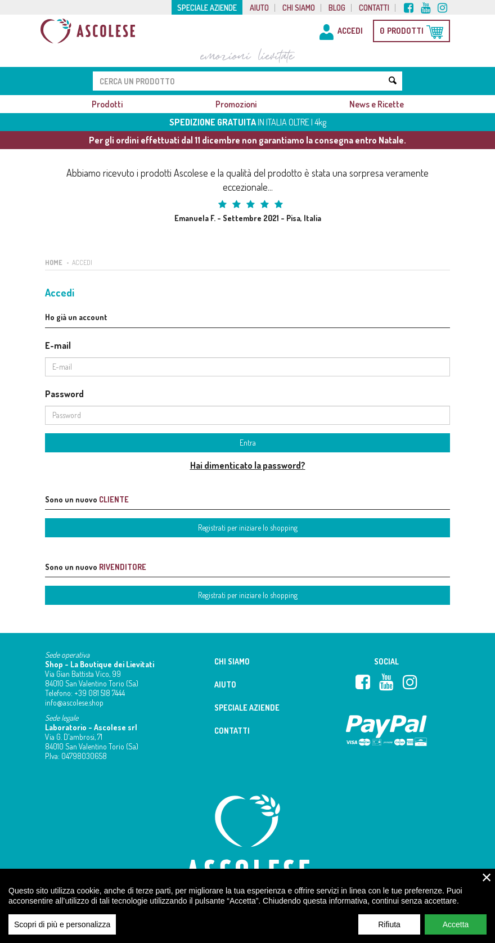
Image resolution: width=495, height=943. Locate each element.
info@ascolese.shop (74, 702)
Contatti (374, 8)
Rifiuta (389, 931)
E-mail (58, 345)
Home (53, 262)
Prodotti (107, 104)
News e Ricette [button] (376, 104)
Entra (248, 442)
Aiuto (259, 8)
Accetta (456, 931)
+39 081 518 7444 (99, 693)
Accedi (82, 262)
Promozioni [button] (235, 104)
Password (64, 393)
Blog (336, 8)
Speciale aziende (207, 8)
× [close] (487, 884)
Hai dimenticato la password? (247, 465)
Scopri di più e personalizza (62, 931)
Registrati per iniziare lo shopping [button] (248, 527)
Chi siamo (298, 8)
